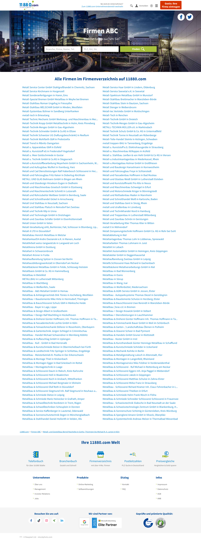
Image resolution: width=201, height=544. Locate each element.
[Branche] (62, 49)
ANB (159, 498)
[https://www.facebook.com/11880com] (31, 521)
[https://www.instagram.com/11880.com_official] (46, 521)
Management (40, 489)
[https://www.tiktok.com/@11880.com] (39, 521)
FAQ (124, 489)
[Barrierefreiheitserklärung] (152, 5)
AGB (159, 493)
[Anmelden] (142, 5)
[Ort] (100, 49)
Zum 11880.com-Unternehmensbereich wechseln (102, 6)
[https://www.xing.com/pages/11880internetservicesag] (54, 521)
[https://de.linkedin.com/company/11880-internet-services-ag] (62, 521)
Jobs (37, 498)
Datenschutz (163, 489)
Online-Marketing (85, 484)
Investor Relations (42, 493)
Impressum (162, 484)
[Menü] (157, 5)
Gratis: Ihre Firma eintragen (171, 5)
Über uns (38, 484)
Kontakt (125, 484)
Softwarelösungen (86, 489)
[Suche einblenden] (132, 5)
